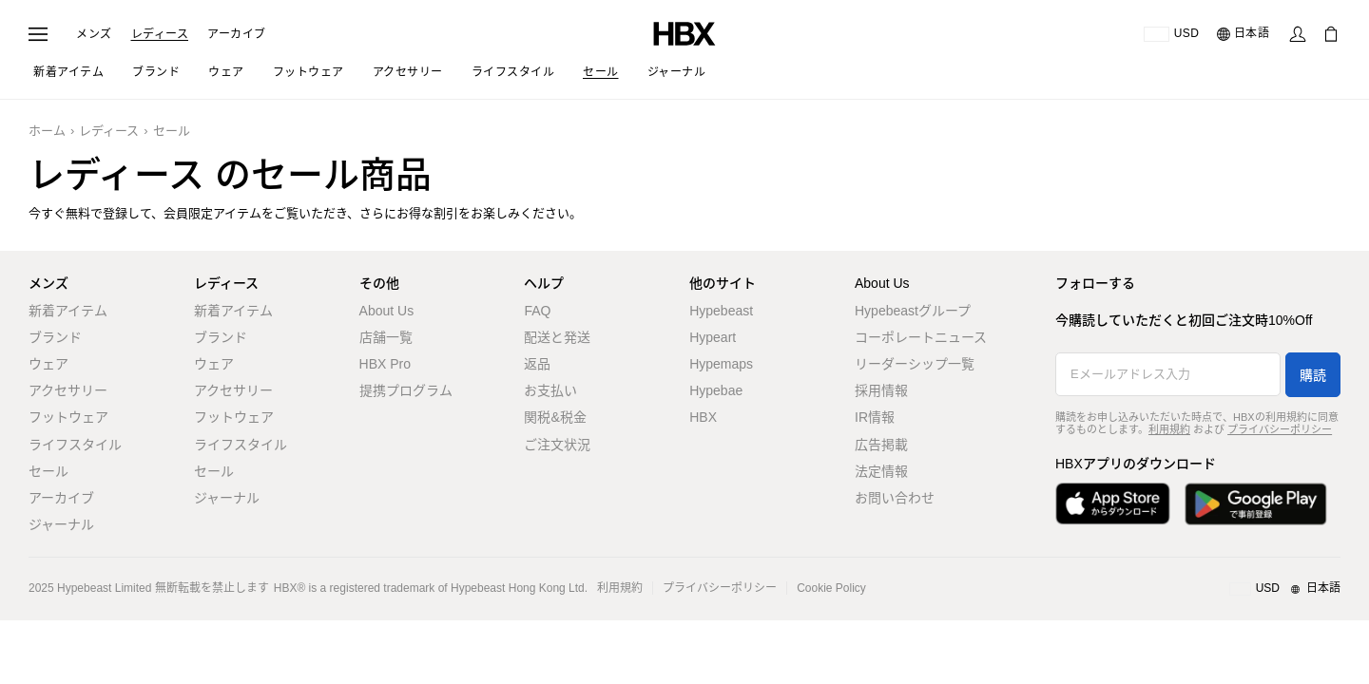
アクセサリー (68, 390)
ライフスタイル (75, 444)
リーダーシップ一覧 (914, 363)
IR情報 (875, 417)
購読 (1313, 375)
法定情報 (881, 471)
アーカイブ (236, 34)
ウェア (48, 363)
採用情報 (881, 390)
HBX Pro (385, 363)
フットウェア (68, 417)
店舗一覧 (386, 337)
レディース (160, 34)
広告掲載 (881, 444)
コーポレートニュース (921, 337)
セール (171, 131)
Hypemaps (721, 363)
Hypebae (715, 390)
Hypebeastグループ (913, 310)
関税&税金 (555, 417)
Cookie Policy (831, 588)
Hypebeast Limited (104, 588)
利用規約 (1169, 429)
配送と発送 (557, 337)
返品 (537, 363)
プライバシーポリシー (1279, 429)
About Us (387, 310)
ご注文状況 (557, 444)
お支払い (550, 390)
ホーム (47, 131)
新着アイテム (68, 310)
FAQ (537, 310)
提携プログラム (406, 390)
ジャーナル (61, 524)
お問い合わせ (895, 497)
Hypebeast (721, 310)
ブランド (55, 337)
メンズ (94, 34)
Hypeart (712, 337)
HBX (703, 417)
